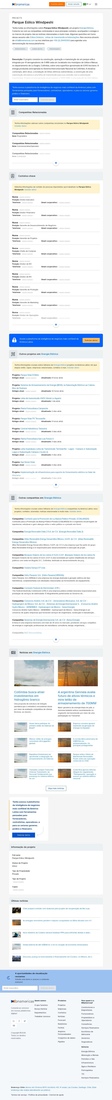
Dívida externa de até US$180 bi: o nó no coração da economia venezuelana (55, 945)
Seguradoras (86, 1042)
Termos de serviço (19, 1095)
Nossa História (41, 1009)
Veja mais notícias (56, 788)
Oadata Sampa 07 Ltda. (34, 568)
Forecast (62, 1020)
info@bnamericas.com (25, 40)
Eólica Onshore (37, 37)
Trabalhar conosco (42, 1016)
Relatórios (62, 1024)
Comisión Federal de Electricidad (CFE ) (42, 588)
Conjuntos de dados (66, 1038)
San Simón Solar (28, 462)
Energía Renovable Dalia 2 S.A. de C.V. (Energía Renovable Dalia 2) (53, 532)
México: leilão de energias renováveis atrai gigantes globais (40, 741)
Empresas (62, 1009)
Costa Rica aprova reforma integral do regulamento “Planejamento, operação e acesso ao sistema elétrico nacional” (84, 774)
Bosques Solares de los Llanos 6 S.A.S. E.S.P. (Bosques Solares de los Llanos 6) (59, 555)
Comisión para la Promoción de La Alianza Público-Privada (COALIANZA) (56, 519)
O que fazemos (41, 1005)
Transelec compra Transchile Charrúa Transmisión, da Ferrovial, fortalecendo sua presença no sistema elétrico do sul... (41, 774)
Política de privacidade (38, 1095)
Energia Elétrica (86, 28)
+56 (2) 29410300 (62, 40)
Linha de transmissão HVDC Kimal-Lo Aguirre (41, 398)
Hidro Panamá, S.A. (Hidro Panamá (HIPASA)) (44, 575)
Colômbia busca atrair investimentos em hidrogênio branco (29, 696)
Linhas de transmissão (55, 37)
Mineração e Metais (89, 1055)
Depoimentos (40, 1013)
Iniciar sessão (73, 4)
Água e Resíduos (88, 1066)
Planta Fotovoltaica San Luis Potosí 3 (37, 439)
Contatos (62, 1013)
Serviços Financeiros (90, 1028)
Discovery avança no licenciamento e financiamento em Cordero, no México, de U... (58, 957)
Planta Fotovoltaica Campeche (34, 408)
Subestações (73, 37)
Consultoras (86, 1024)
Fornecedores (87, 1014)
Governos (85, 1038)
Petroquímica (87, 1070)
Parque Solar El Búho (30, 375)
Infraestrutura (87, 1063)
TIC (82, 1074)
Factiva (61, 1028)
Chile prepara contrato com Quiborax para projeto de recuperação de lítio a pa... (57, 909)
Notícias (61, 1016)
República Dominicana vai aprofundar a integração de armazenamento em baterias (41, 757)
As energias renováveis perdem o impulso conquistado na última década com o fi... (57, 921)
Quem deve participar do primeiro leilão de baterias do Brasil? (41, 726)
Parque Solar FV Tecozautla (33, 419)
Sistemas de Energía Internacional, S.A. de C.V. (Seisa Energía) (52, 620)
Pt (86, 4)
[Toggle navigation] (96, 4)
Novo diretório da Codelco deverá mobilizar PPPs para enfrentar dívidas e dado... (57, 933)
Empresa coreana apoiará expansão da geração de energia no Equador (84, 726)
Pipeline (61, 1042)
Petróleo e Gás (88, 1059)
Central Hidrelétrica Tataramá (34, 429)
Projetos (61, 1005)
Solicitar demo (57, 4)
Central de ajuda (56, 1095)
